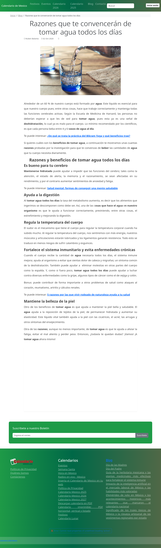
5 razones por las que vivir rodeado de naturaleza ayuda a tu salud (88, 294)
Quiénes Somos (19, 473)
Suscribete (142, 435)
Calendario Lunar (68, 518)
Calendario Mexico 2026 (72, 495)
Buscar (140, 5)
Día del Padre (114, 468)
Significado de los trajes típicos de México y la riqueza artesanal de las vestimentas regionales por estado (128, 513)
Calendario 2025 (76, 5)
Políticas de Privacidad (23, 469)
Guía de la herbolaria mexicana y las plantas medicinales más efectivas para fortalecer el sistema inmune (128, 476)
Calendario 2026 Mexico (8, 540)
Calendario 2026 (59, 5)
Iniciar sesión (152, 5)
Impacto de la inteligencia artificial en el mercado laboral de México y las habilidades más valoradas (128, 487)
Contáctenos (17, 476)
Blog (90, 4)
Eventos (46, 4)
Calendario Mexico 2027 (72, 499)
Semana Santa (66, 469)
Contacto (100, 4)
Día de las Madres (116, 465)
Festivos (34, 4)
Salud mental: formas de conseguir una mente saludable (82, 188)
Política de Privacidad (70, 488)
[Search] (120, 5)
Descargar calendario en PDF (75, 503)
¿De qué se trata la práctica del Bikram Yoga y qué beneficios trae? (88, 136)
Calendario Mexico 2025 (72, 492)
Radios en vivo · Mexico (71, 476)
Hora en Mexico (67, 473)
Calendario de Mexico (14, 5)
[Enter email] (74, 435)
